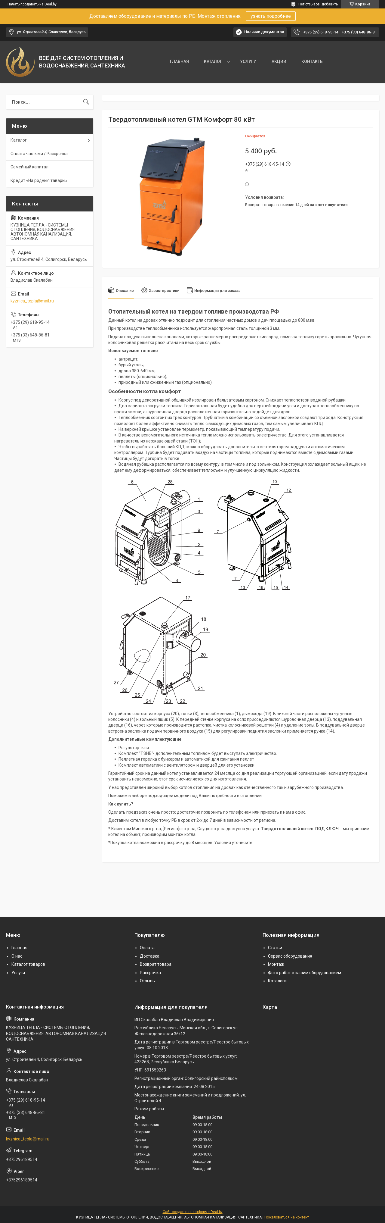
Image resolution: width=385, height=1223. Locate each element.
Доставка (149, 956)
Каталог (19, 140)
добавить (330, 4)
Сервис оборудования (290, 956)
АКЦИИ (279, 61)
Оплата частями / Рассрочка (39, 153)
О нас (16, 956)
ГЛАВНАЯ (179, 61)
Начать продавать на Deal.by (32, 4)
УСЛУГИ (248, 61)
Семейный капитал (29, 166)
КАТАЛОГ (213, 61)
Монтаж (276, 964)
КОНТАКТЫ (312, 61)
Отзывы (148, 980)
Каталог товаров (28, 964)
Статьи (275, 947)
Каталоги (277, 980)
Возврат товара (155, 964)
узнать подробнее (271, 16)
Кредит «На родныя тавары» (39, 180)
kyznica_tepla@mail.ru (32, 301)
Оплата (147, 947)
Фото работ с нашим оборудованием (304, 972)
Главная (19, 947)
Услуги (18, 972)
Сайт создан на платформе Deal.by (193, 1212)
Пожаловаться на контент (286, 1217)
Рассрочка (150, 972)
